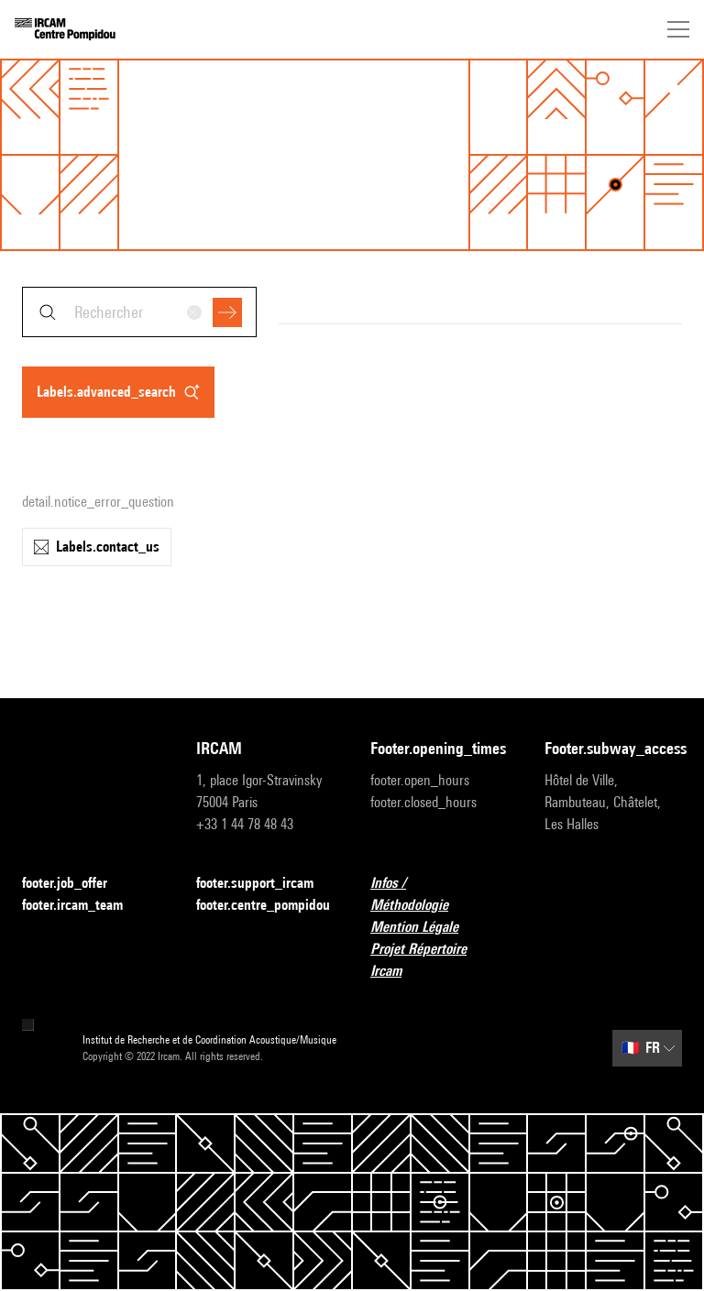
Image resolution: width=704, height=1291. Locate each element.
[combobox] (139, 312)
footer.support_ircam (265, 883)
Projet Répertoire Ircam (439, 959)
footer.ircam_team (83, 905)
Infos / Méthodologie (439, 894)
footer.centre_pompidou (263, 905)
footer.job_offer (75, 883)
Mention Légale (425, 927)
